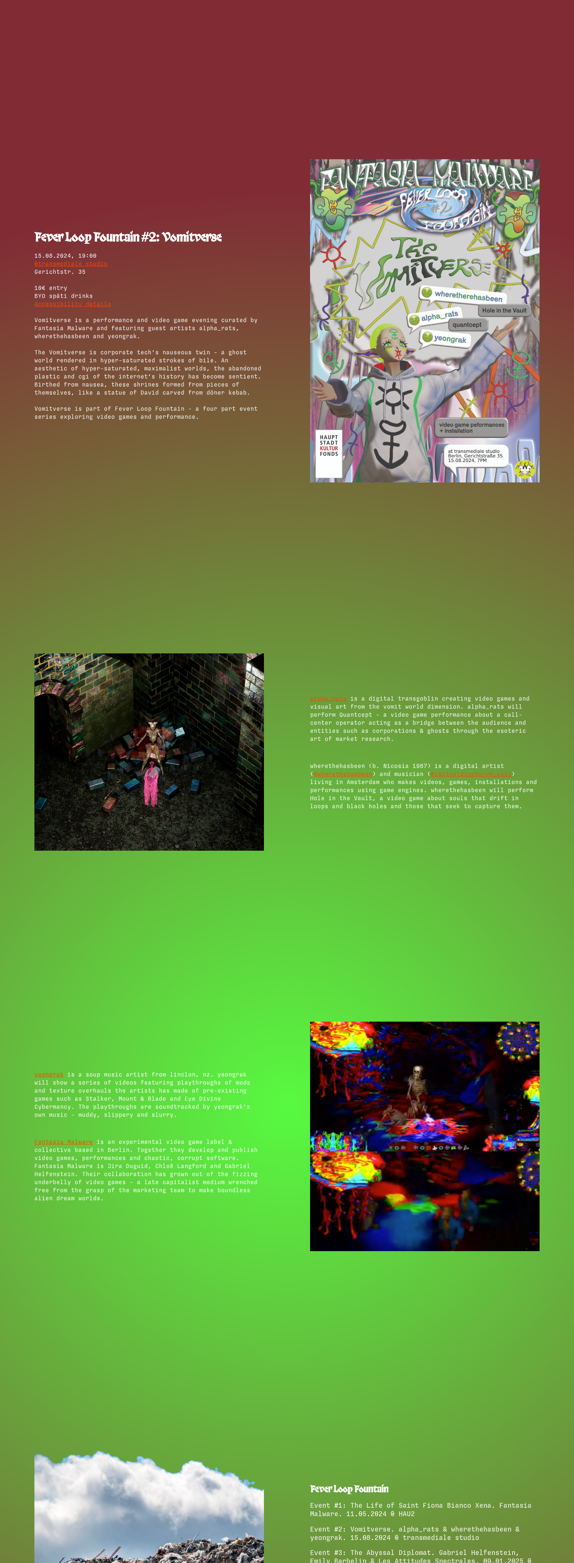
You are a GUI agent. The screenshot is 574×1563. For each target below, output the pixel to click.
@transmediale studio (71, 264)
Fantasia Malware (63, 1142)
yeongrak (49, 1075)
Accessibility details (72, 304)
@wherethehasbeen (343, 774)
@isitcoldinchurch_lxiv (471, 774)
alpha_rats (328, 699)
